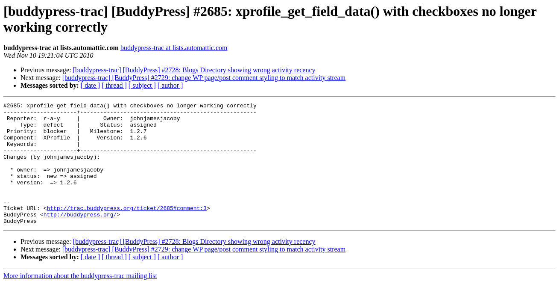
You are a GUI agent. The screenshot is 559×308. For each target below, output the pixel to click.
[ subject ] (142, 85)
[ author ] (170, 85)
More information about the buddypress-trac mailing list (80, 300)
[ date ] (90, 85)
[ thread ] (114, 85)
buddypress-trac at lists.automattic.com (174, 47)
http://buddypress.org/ (80, 237)
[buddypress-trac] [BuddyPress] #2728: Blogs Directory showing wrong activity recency (194, 70)
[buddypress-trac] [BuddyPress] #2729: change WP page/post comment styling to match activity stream (203, 77)
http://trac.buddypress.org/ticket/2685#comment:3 (126, 230)
